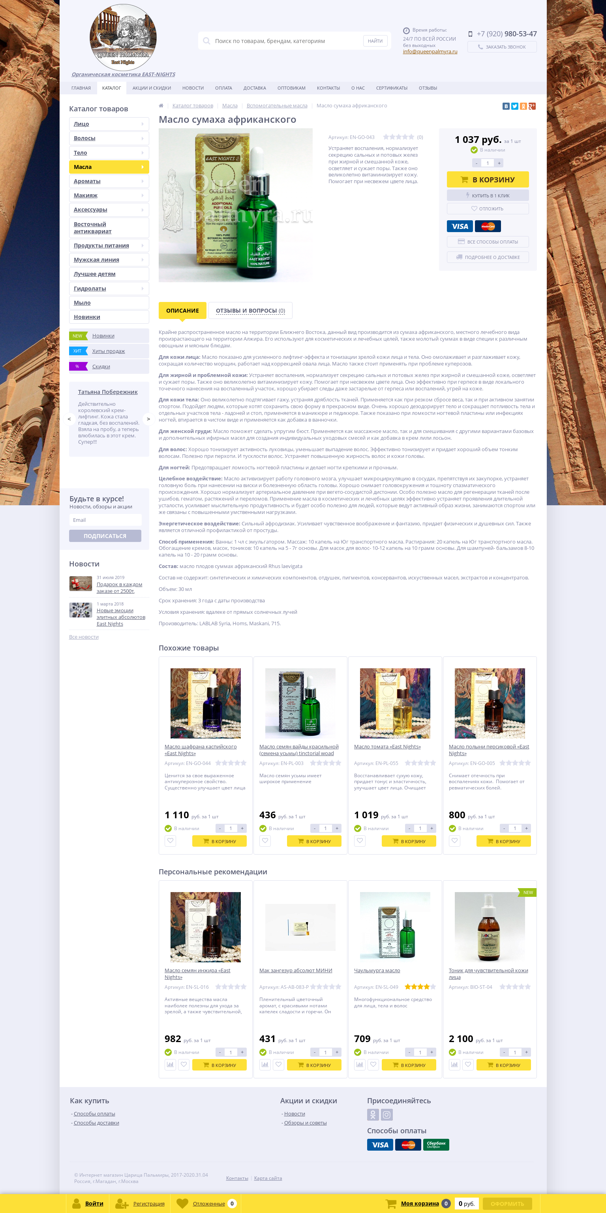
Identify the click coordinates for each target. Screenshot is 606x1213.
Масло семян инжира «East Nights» (198, 974)
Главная (81, 88)
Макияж (109, 195)
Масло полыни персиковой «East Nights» (489, 750)
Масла (109, 167)
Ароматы (109, 181)
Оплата (223, 88)
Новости (193, 88)
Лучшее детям (95, 273)
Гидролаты (109, 288)
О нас (358, 88)
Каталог (111, 88)
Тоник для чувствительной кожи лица (488, 974)
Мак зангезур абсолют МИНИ (295, 970)
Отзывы (428, 88)
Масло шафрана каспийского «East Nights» (201, 750)
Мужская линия (109, 259)
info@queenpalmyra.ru (430, 51)
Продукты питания (109, 245)
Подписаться (105, 536)
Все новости (84, 637)
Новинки (87, 317)
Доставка (255, 88)
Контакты (328, 88)
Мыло (82, 302)
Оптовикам (292, 88)
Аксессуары (109, 209)
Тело (109, 152)
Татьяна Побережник (108, 392)
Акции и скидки (152, 88)
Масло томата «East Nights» (387, 746)
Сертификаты (391, 88)
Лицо (109, 123)
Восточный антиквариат (93, 227)
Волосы (109, 138)
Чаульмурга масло (377, 970)
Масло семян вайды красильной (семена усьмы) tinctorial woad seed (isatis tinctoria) (299, 753)
